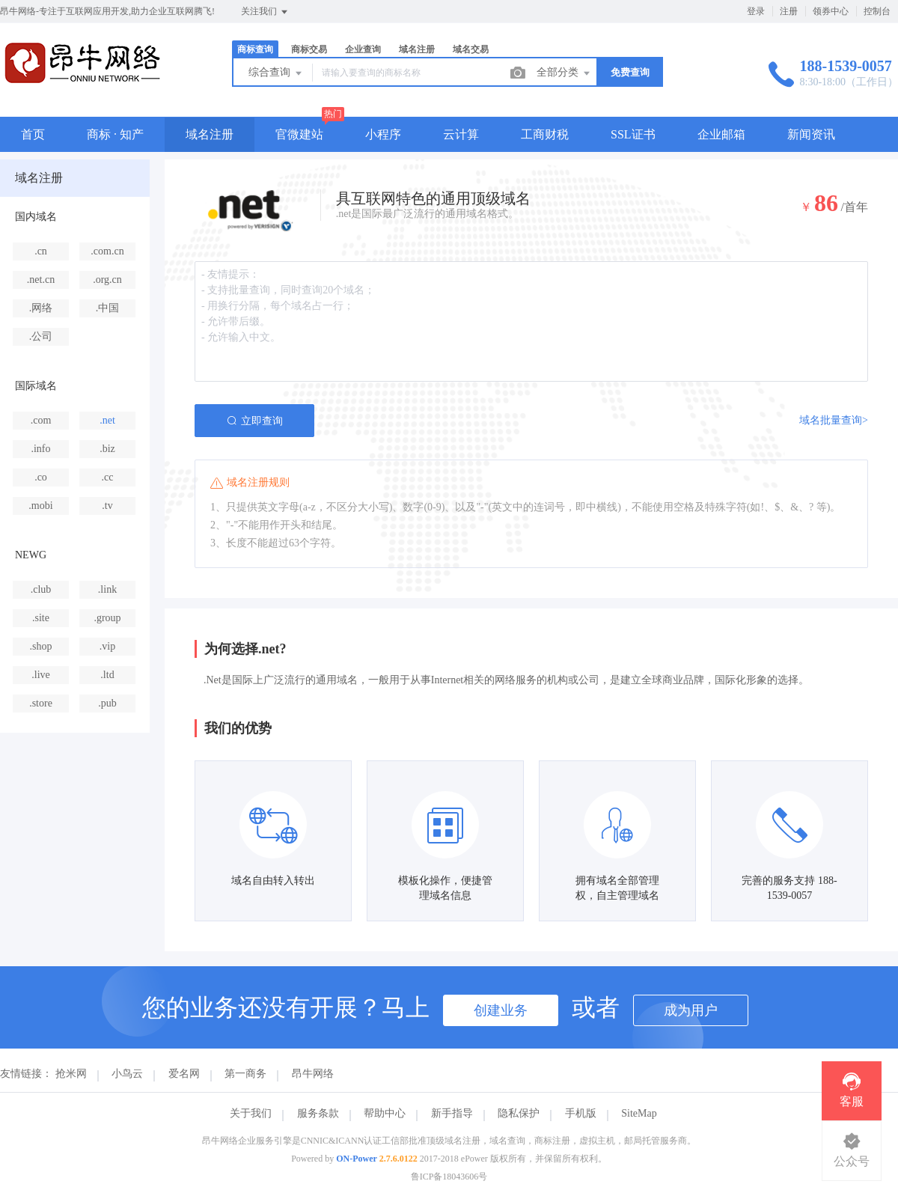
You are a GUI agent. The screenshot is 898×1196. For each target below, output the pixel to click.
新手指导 (452, 1113)
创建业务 (501, 1010)
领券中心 (831, 11)
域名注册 (417, 49)
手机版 (580, 1113)
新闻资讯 (811, 134)
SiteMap (638, 1113)
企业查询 (363, 49)
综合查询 (276, 73)
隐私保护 (519, 1113)
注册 (789, 11)
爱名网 (184, 1073)
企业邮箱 (721, 134)
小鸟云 (127, 1073)
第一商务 (245, 1073)
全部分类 (564, 73)
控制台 (877, 11)
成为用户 (691, 1010)
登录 (756, 11)
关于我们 (251, 1113)
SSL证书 (633, 134)
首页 (33, 134)
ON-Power (356, 1158)
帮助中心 (385, 1113)
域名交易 (471, 49)
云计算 (461, 134)
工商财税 (545, 134)
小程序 (383, 134)
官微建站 (299, 134)
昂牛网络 (313, 1073)
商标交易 (309, 49)
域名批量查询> (833, 420)
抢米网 (71, 1073)
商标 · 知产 (115, 134)
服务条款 (318, 1113)
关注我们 (265, 12)
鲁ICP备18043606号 (449, 1176)
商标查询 (255, 49)
